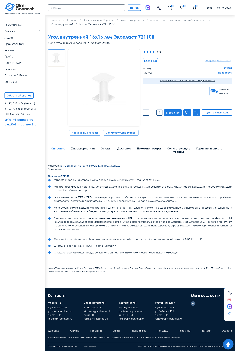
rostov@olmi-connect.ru (168, 318)
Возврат (206, 330)
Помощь (163, 330)
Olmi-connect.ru (146, 337)
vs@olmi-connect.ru (18, 119)
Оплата (74, 330)
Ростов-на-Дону (165, 302)
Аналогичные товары (85, 132)
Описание (58, 148)
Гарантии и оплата (209, 148)
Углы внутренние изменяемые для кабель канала (90, 165)
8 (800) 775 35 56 (14, 108)
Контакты (56, 295)
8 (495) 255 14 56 (14, 103)
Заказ (116, 330)
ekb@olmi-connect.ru (131, 318)
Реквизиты (184, 330)
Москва (52, 302)
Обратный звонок (19, 95)
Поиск (134, 7)
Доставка (124, 148)
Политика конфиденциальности (62, 346)
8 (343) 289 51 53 (128, 307)
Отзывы (106, 148)
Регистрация (224, 7)
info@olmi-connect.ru (60, 318)
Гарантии (96, 330)
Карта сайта (90, 346)
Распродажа (138, 330)
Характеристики (83, 148)
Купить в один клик (217, 112)
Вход (209, 7)
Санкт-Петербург (94, 302)
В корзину (173, 112)
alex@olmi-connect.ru (20, 124)
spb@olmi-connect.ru (96, 318)
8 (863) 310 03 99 (164, 307)
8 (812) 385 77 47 (93, 307)
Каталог (22, 31)
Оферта (227, 330)
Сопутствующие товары (121, 132)
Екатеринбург (127, 302)
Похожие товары (149, 148)
